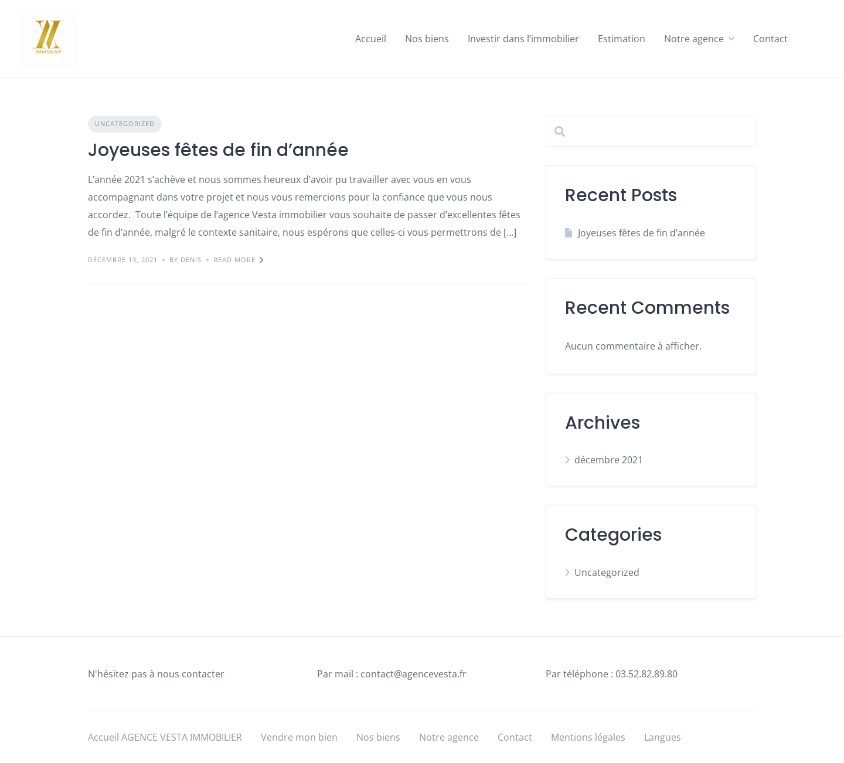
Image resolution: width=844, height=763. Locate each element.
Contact (770, 38)
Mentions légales (588, 737)
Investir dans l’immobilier (523, 38)
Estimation (621, 38)
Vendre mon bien (299, 737)
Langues (662, 737)
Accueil (370, 38)
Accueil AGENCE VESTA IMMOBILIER (165, 737)
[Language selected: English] (815, 752)
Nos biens (427, 38)
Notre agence (694, 38)
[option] (815, 754)
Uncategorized (125, 123)
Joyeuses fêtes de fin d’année (218, 150)
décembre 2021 (608, 459)
